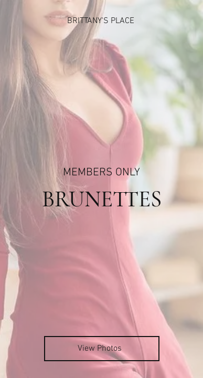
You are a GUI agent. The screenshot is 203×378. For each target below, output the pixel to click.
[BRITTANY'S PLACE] (101, 21)
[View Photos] (101, 348)
